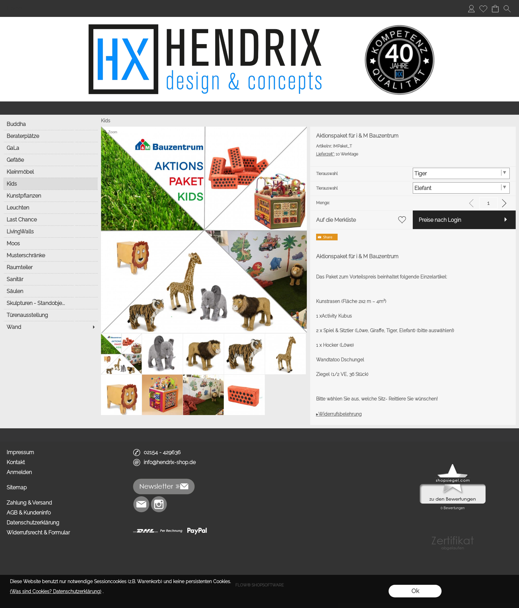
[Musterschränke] (50, 255)
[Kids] (50, 184)
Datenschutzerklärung (33, 522)
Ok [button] (415, 590)
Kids (105, 120)
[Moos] (50, 243)
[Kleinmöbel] (50, 172)
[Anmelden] (471, 8)
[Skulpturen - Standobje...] (50, 303)
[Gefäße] (50, 160)
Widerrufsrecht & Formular (38, 532)
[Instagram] (159, 504)
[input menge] (488, 203)
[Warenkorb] (495, 8)
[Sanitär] (50, 279)
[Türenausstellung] (50, 315)
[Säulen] (50, 291)
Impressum (20, 452)
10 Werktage (337, 154)
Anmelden (19, 472)
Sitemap (17, 487)
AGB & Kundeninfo (29, 513)
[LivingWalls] (50, 231)
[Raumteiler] (50, 267)
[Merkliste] (483, 8)
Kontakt (16, 462)
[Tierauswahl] (461, 173)
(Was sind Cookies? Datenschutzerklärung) (55, 591)
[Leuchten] (50, 207)
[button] (507, 8)
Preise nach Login (440, 220)
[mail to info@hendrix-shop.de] (141, 504)
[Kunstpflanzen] (50, 196)
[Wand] (50, 327)
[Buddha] (50, 124)
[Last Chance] (50, 219)
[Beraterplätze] (50, 136)
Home (14, 8)
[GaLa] (50, 148)
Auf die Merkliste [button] (336, 220)
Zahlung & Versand (29, 503)
